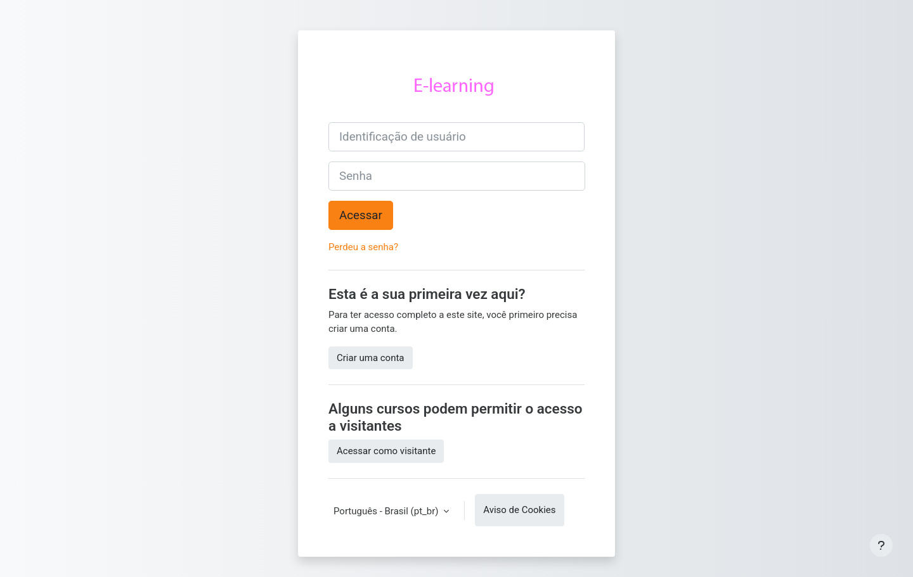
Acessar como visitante (386, 451)
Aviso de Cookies (519, 510)
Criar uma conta (371, 358)
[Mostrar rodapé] (881, 545)
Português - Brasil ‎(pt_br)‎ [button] (387, 511)
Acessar (360, 215)
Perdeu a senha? (363, 247)
